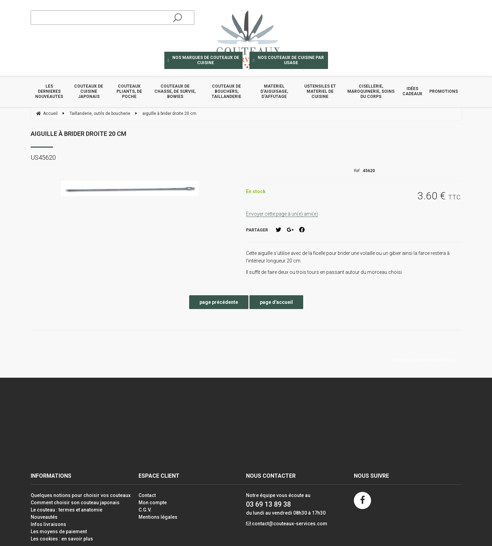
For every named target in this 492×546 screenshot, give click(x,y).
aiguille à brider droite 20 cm (78, 133)
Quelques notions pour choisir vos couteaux (81, 495)
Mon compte (153, 502)
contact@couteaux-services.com (289, 523)
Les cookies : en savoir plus (62, 539)
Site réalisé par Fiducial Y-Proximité (424, 360)
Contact (147, 495)
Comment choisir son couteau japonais (75, 502)
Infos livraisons (48, 524)
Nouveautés (44, 517)
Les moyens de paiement (59, 531)
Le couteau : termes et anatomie (66, 510)
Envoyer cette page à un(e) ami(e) (282, 214)
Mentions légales (158, 517)
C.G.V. (145, 510)
